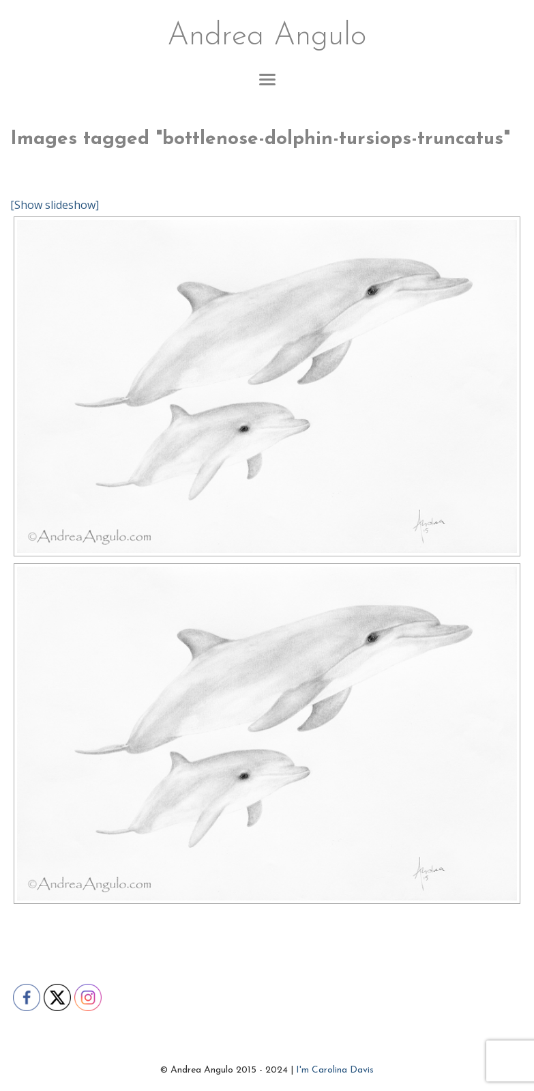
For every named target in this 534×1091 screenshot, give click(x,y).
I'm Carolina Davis (335, 1070)
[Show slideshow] (54, 204)
